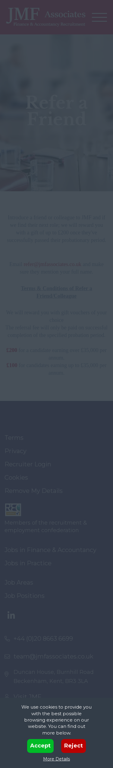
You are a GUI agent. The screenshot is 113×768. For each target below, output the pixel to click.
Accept (40, 745)
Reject (73, 745)
